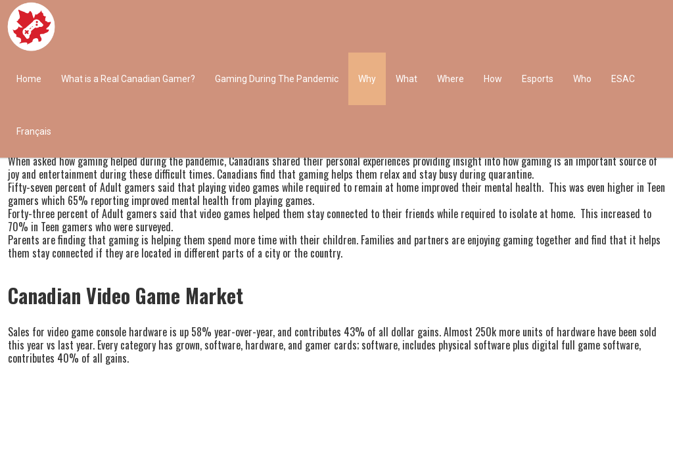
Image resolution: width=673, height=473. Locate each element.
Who (582, 79)
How (493, 79)
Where (450, 79)
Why (367, 79)
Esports (537, 79)
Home (28, 79)
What (406, 79)
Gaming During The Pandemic (276, 79)
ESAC (623, 79)
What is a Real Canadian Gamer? (128, 79)
